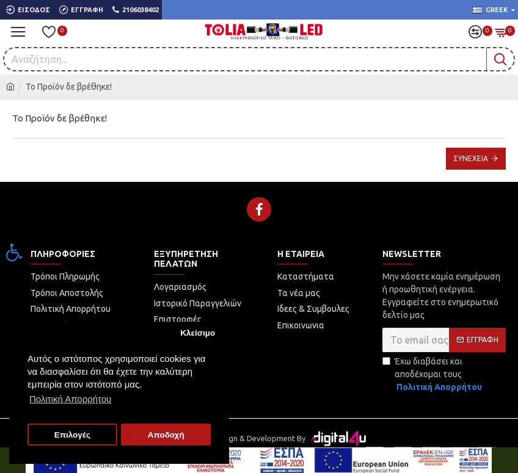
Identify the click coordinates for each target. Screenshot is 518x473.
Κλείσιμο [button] (197, 333)
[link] (14, 252)
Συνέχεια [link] (470, 158)
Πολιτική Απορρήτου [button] (70, 399)
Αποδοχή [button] (166, 434)
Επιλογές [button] (72, 434)
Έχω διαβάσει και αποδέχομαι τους (433, 375)
